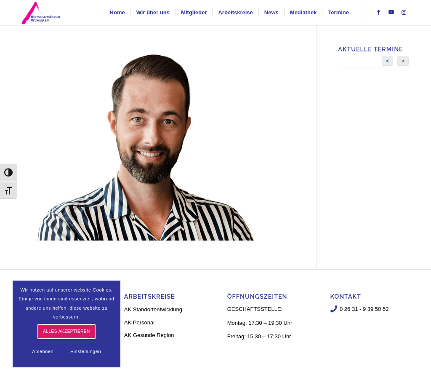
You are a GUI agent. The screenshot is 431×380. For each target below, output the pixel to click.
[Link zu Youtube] (391, 12)
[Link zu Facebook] (378, 12)
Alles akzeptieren (66, 331)
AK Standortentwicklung (153, 309)
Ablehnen (42, 351)
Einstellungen (85, 351)
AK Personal (139, 322)
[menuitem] (117, 12)
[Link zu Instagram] (403, 12)
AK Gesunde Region (149, 335)
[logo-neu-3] (41, 12)
